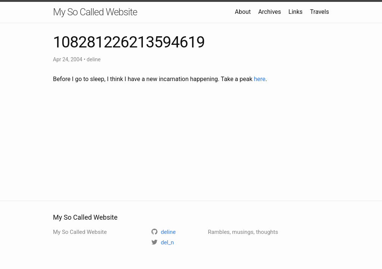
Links (295, 11)
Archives (269, 11)
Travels (319, 11)
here (260, 79)
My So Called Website (95, 12)
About (243, 11)
